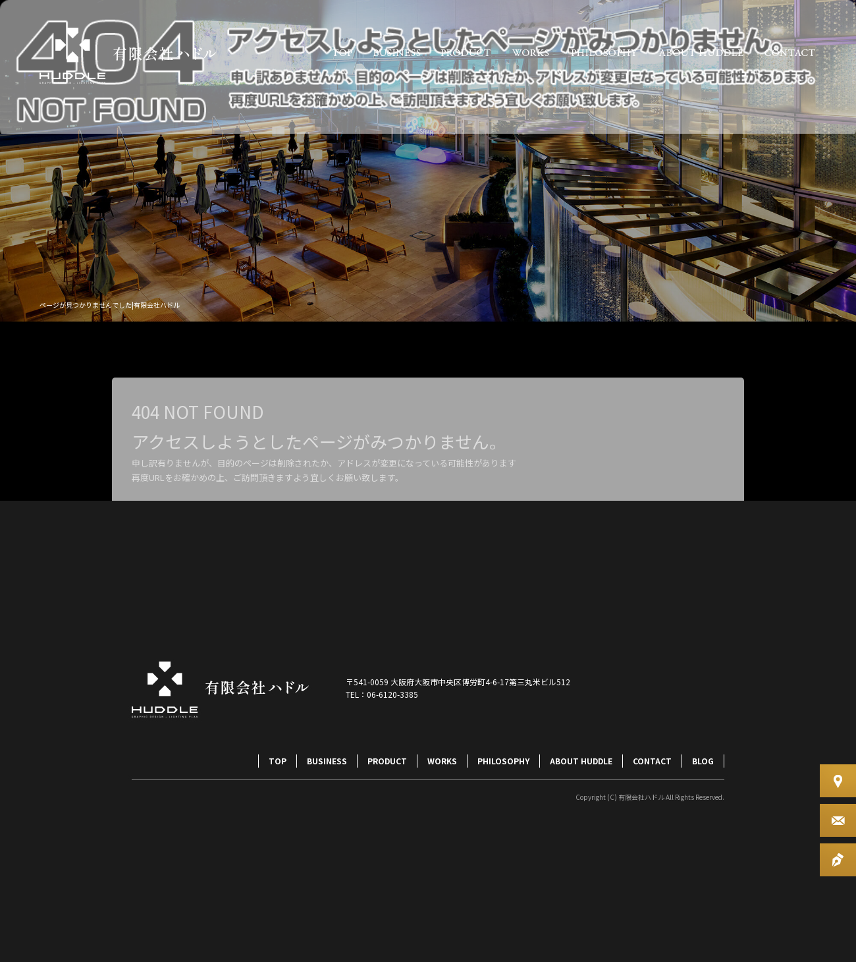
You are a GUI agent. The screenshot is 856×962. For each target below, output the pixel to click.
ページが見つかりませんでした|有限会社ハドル (110, 305)
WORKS (530, 52)
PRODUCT (465, 52)
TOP (342, 52)
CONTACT (790, 52)
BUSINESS (396, 52)
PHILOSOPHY (604, 52)
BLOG (703, 760)
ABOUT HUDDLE (701, 52)
